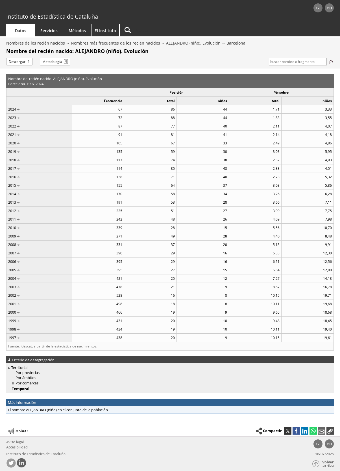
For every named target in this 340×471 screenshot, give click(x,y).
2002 (12, 295)
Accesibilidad (17, 447)
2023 (12, 117)
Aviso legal (15, 441)
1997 (12, 337)
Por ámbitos (26, 377)
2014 (12, 194)
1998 (12, 329)
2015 (12, 185)
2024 (12, 109)
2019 (12, 151)
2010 (12, 227)
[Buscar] (168, 30)
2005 (12, 270)
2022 (12, 126)
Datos (20, 30)
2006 (12, 261)
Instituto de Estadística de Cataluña (52, 16)
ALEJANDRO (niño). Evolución (193, 43)
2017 (12, 168)
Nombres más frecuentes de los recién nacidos (115, 43)
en (329, 8)
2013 (12, 202)
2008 (12, 244)
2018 (12, 160)
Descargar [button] (17, 61)
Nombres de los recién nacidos (35, 43)
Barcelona (235, 43)
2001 (12, 303)
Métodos (77, 30)
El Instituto (105, 30)
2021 (12, 134)
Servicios (49, 30)
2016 (12, 177)
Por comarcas (27, 383)
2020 (12, 143)
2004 (12, 278)
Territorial (19, 367)
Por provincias (28, 372)
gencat (71, 8)
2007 (12, 253)
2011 (12, 219)
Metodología (52, 61)
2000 (12, 312)
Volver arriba (328, 463)
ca (318, 8)
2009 (12, 236)
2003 (12, 287)
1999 (12, 320)
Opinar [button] (18, 431)
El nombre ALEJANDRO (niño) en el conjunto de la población (58, 409)
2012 (12, 210)
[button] (330, 431)
